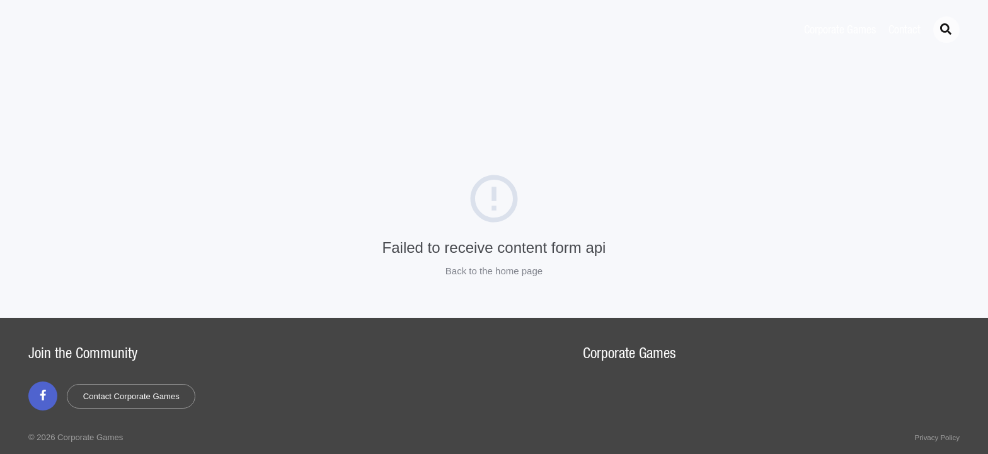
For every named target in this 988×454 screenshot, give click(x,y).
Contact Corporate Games (131, 396)
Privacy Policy (937, 437)
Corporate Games (840, 30)
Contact (904, 30)
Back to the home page (494, 270)
